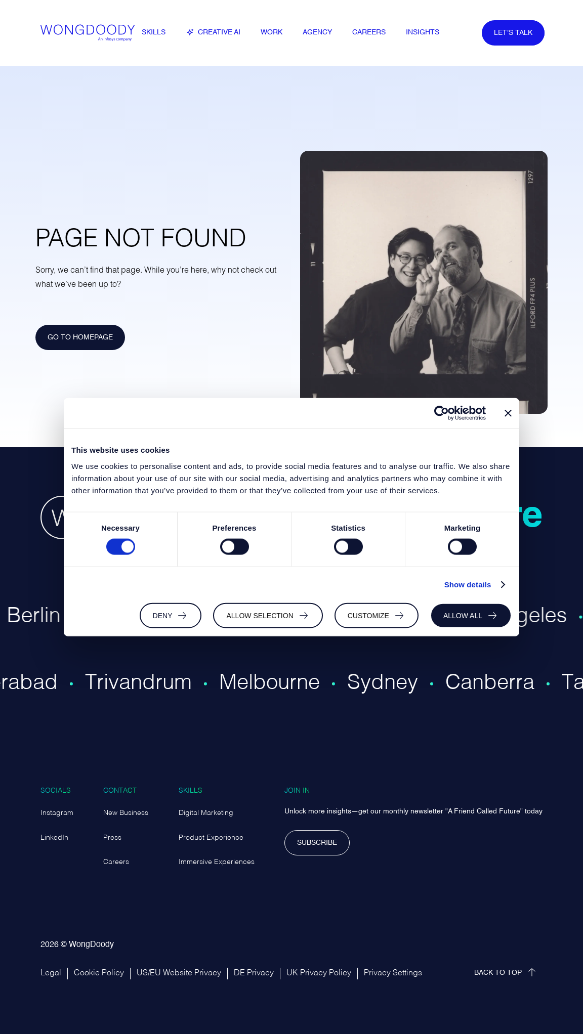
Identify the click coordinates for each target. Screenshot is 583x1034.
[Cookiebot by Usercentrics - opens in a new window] (441, 413)
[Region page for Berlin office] (44, 629)
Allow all (462, 615)
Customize (368, 615)
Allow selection (259, 615)
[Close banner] (508, 413)
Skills (190, 790)
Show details (467, 584)
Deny (163, 615)
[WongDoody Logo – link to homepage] (91, 32)
